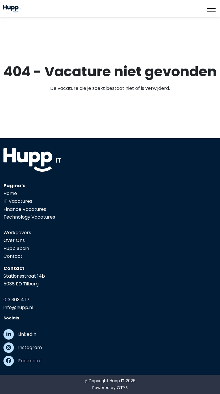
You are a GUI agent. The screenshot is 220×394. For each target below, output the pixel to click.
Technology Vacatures (29, 217)
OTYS (122, 388)
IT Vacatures (17, 201)
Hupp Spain (16, 248)
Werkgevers (17, 232)
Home (10, 193)
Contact (12, 256)
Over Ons (14, 240)
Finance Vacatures (24, 209)
